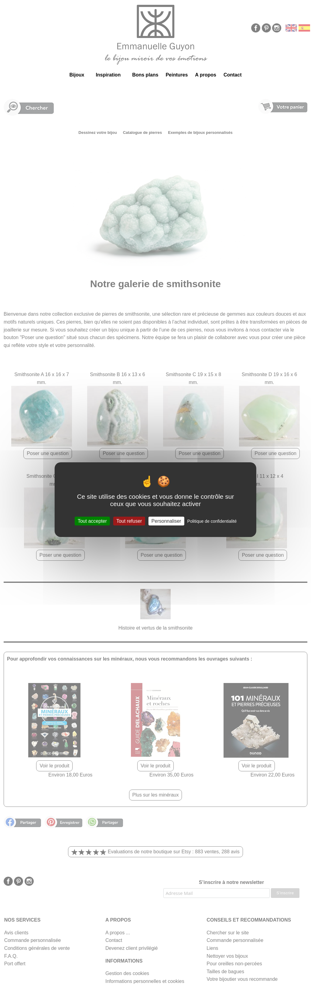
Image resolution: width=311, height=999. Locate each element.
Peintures (177, 74)
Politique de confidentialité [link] (212, 520)
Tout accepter (92, 520)
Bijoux (76, 74)
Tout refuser (129, 520)
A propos (205, 74)
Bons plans (145, 74)
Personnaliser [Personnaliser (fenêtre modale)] (166, 520)
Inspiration (108, 74)
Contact (233, 74)
